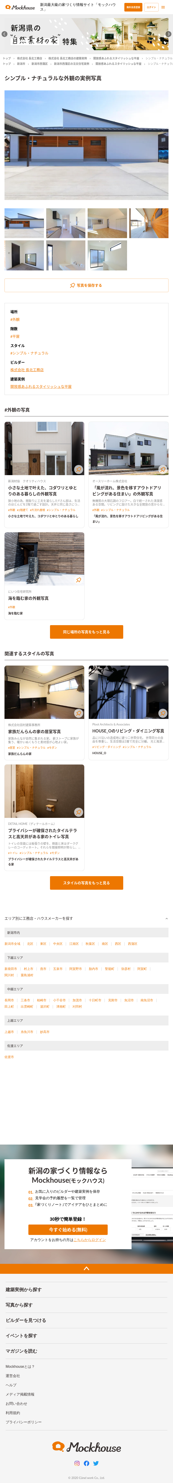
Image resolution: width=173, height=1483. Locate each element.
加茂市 (77, 1000)
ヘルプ (11, 1385)
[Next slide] (169, 34)
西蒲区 (132, 944)
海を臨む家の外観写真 (28, 598)
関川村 (9, 975)
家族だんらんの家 (20, 754)
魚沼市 (129, 1000)
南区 (105, 944)
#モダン (52, 747)
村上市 (28, 969)
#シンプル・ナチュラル (29, 353)
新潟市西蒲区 (40, 64)
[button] (86, 918)
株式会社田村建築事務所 (24, 725)
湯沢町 (45, 1006)
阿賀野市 (75, 969)
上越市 (9, 1032)
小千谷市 (59, 1000)
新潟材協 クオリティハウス (27, 481)
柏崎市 (41, 1000)
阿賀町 (142, 969)
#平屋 (15, 336)
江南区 (74, 944)
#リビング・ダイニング (106, 747)
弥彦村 (126, 969)
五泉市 (58, 969)
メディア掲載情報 (20, 1394)
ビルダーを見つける (26, 1320)
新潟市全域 (12, 944)
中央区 (58, 944)
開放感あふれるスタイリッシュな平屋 (116, 58)
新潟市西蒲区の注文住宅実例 (71, 64)
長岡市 (9, 1000)
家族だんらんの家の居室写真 (34, 731)
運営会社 (13, 1376)
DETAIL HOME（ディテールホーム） (32, 824)
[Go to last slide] (5, 34)
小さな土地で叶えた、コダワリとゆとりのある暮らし (43, 516)
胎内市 (93, 969)
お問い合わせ (16, 1404)
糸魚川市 (27, 1032)
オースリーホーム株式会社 (109, 481)
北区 (30, 944)
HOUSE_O (99, 753)
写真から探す (19, 1304)
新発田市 (11, 969)
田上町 (9, 1006)
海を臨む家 (15, 613)
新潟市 (21, 64)
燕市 (43, 969)
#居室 (11, 747)
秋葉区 (90, 944)
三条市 (25, 1000)
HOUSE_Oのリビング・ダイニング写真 (128, 730)
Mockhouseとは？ (20, 1366)
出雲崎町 (27, 1006)
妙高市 (45, 1032)
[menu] (163, 7)
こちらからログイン (89, 1240)
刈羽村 (77, 1006)
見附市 (113, 1000)
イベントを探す (21, 1335)
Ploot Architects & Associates (111, 724)
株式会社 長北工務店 (29, 58)
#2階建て (22, 510)
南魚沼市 (147, 1000)
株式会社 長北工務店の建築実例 (67, 58)
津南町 (61, 1006)
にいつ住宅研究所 (20, 591)
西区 (118, 944)
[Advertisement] (86, 1104)
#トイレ (13, 853)
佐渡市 (9, 1057)
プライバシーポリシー (24, 1422)
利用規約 (13, 1413)
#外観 (15, 319)
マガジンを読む (21, 1351)
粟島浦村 (27, 975)
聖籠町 (109, 969)
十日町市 (95, 1000)
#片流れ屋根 (37, 510)
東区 (43, 944)
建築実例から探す (24, 1289)
